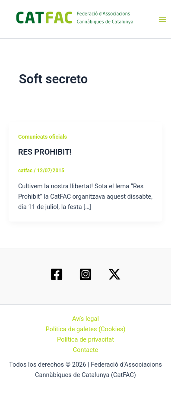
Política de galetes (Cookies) (85, 329)
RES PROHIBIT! (45, 151)
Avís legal (85, 319)
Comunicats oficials (42, 136)
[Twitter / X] (114, 274)
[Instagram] (85, 274)
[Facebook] (56, 274)
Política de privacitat (85, 339)
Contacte (85, 350)
